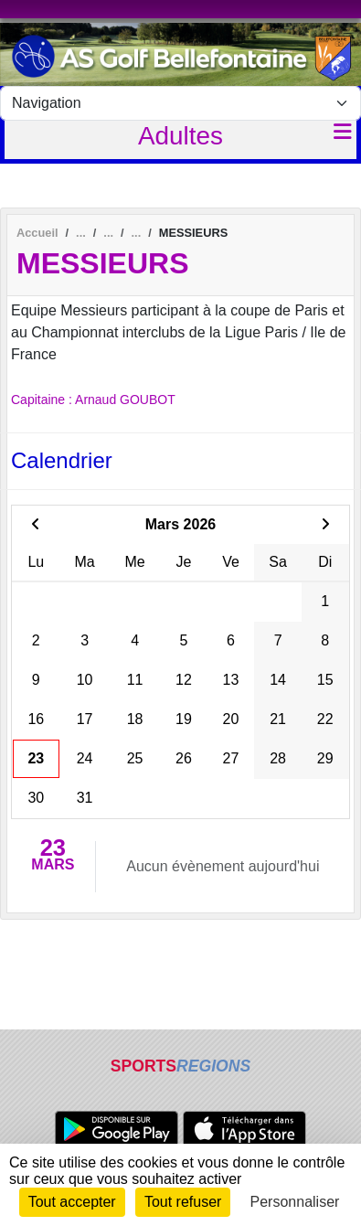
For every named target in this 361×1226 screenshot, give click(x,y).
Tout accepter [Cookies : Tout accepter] (72, 1202)
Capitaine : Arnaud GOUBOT (93, 399)
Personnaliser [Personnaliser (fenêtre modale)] (295, 1202)
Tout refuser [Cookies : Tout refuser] (182, 1202)
